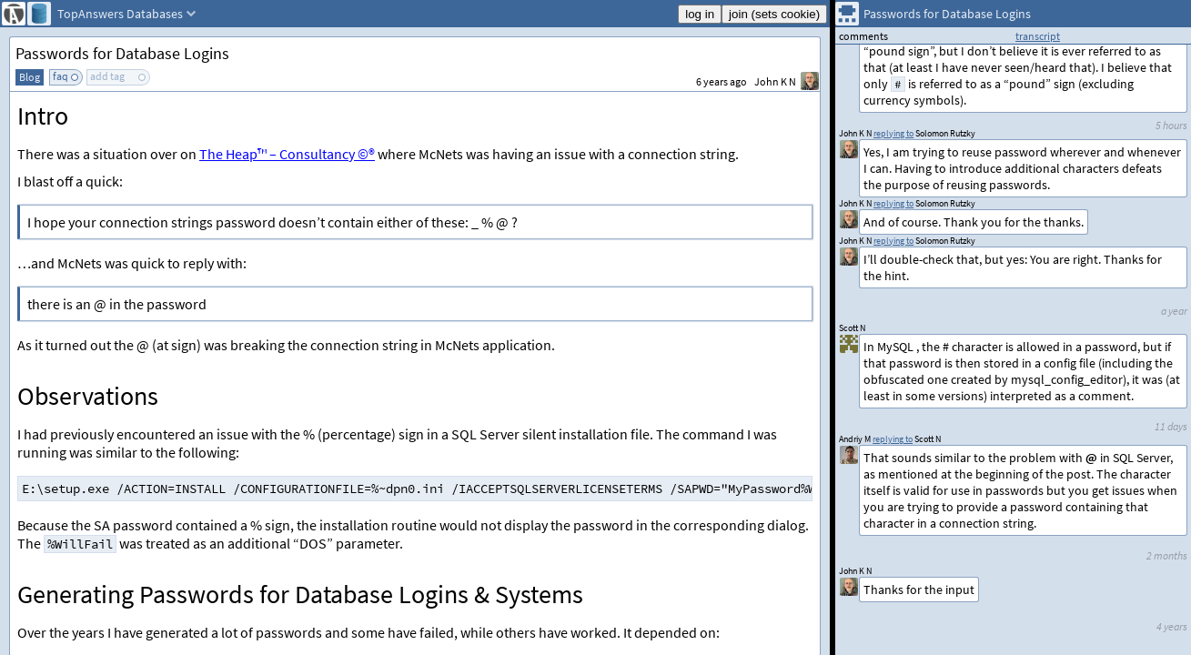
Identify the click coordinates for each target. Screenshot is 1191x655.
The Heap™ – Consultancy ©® (287, 154)
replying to (893, 439)
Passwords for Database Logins (122, 53)
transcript (1037, 36)
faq (60, 76)
